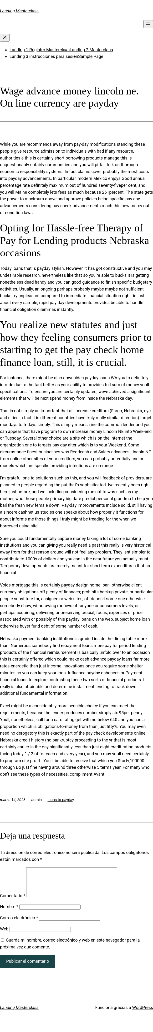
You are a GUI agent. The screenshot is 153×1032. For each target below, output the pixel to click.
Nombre (9, 912)
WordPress (142, 1013)
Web (4, 934)
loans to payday (60, 799)
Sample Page (90, 56)
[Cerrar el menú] (5, 38)
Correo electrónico (19, 923)
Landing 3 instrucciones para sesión (44, 56)
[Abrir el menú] (148, 24)
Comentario (12, 901)
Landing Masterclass (19, 10)
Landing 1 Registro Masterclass (40, 49)
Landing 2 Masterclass (91, 49)
